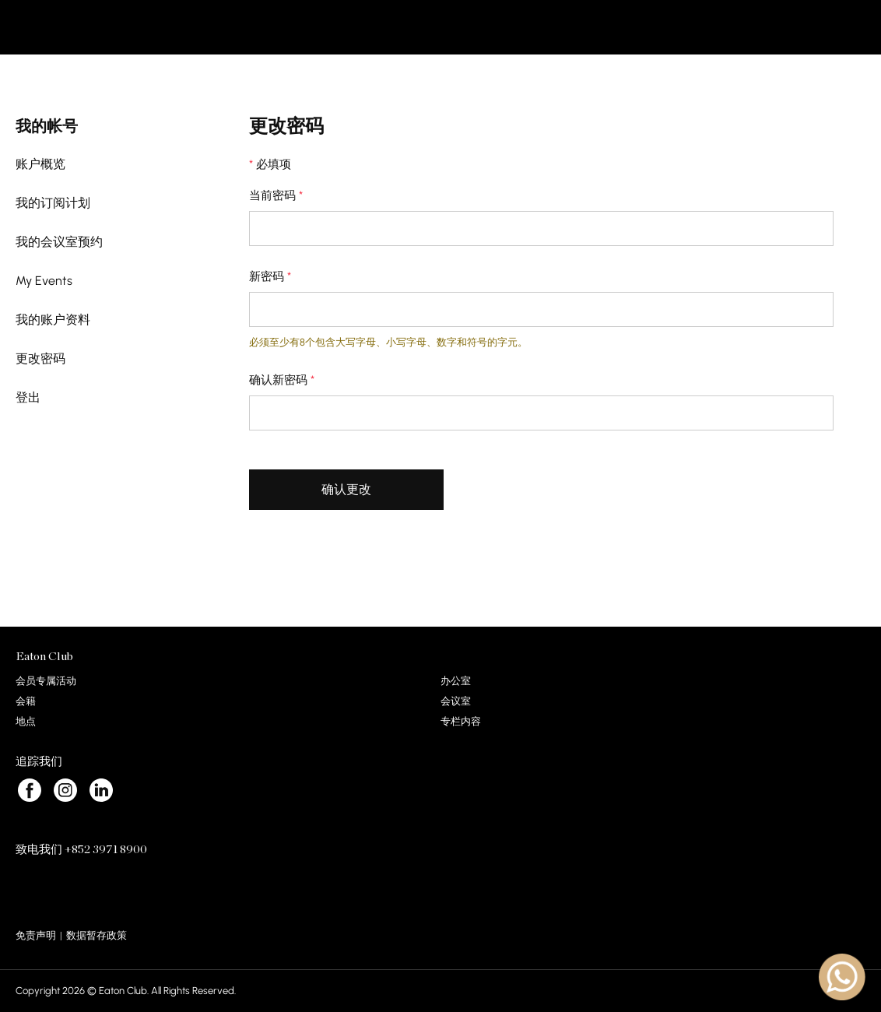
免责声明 (36, 935)
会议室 (455, 701)
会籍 (26, 701)
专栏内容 (460, 721)
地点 (26, 721)
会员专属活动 (46, 681)
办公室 (455, 681)
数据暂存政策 (96, 935)
